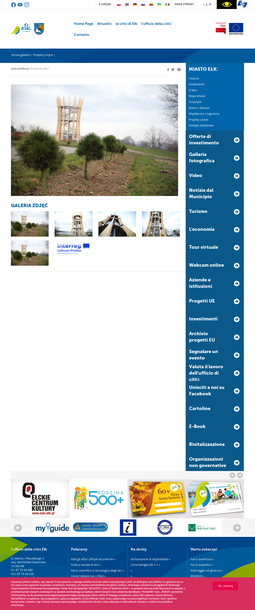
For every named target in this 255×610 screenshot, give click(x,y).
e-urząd (105, 4)
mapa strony (184, 4)
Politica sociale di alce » (86, 565)
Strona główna (20, 55)
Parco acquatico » (201, 565)
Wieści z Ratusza (199, 108)
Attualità (104, 24)
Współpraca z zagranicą (204, 114)
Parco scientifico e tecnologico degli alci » (97, 570)
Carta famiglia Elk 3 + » (145, 565)
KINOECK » (197, 576)
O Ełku (193, 90)
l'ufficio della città (156, 24)
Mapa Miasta (197, 96)
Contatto (81, 35)
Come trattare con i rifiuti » (88, 576)
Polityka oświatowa (201, 125)
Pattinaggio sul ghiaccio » (206, 570)
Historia (194, 78)
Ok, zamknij (225, 586)
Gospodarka (197, 84)
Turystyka (195, 102)
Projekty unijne (43, 55)
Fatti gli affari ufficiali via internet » (93, 559)
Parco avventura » (202, 559)
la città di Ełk (126, 24)
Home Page (83, 24)
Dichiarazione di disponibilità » (150, 559)
